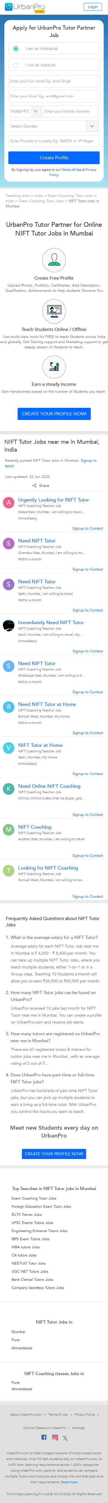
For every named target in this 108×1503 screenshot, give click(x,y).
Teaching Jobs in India (25, 195)
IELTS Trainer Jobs (27, 1214)
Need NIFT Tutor (37, 541)
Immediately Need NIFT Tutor (51, 623)
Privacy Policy (85, 1414)
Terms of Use (58, 1414)
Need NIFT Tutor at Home (47, 704)
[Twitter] (65, 1438)
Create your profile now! (54, 414)
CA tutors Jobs (24, 1255)
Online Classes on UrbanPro (44, 1428)
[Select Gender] (54, 126)
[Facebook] (44, 1438)
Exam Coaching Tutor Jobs (42, 201)
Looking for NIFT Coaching (48, 868)
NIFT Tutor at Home (40, 745)
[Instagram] (55, 1438)
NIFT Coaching (34, 827)
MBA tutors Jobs (26, 1247)
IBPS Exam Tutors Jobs (31, 1239)
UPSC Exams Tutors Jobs (32, 1222)
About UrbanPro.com (26, 1414)
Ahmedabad (22, 1348)
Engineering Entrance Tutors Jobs (39, 1231)
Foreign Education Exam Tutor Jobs (41, 1206)
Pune (16, 1340)
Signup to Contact (88, 528)
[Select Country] (25, 111)
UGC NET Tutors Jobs (30, 1271)
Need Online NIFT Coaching (49, 786)
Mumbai (18, 1331)
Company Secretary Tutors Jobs (38, 1287)
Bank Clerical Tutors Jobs (32, 1279)
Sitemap (78, 1428)
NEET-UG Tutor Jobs (29, 1263)
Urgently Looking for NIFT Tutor (53, 500)
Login (93, 7)
